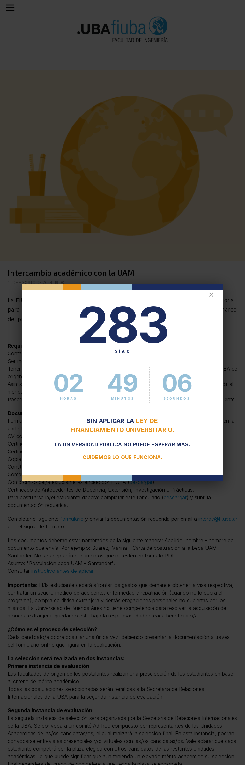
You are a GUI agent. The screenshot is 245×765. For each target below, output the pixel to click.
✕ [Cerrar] (211, 295)
